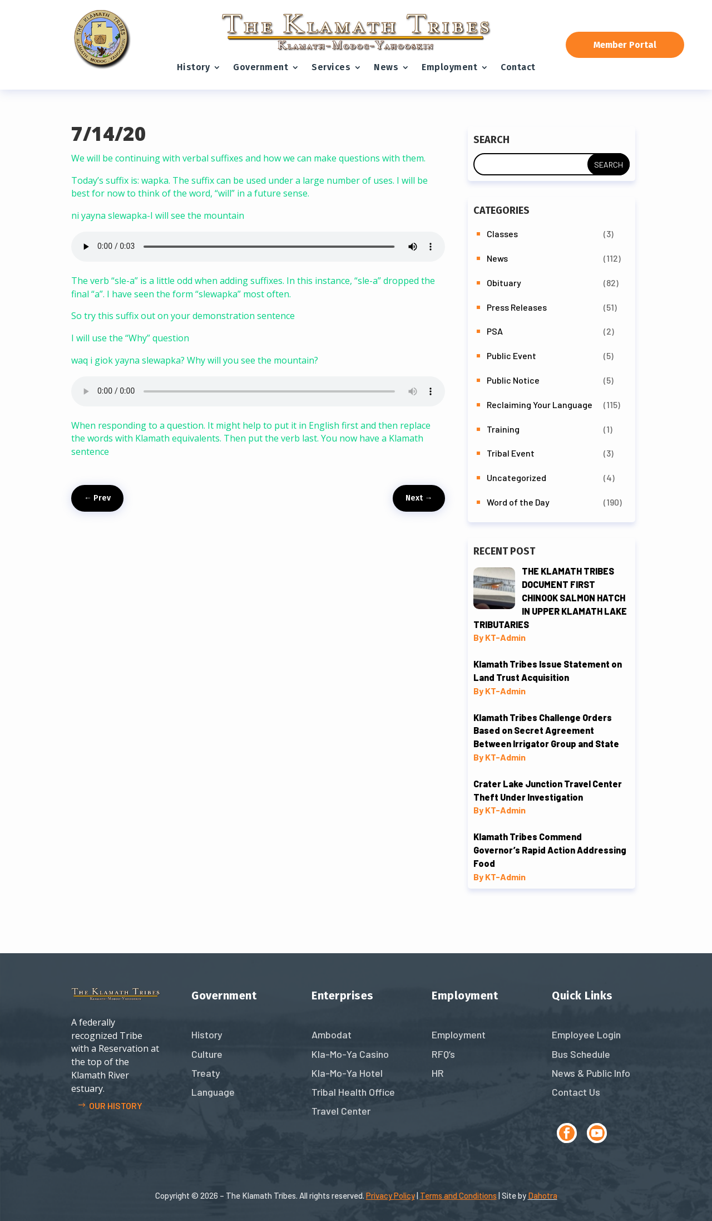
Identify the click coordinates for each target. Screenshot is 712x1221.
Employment (449, 67)
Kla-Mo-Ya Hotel (347, 1073)
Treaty (205, 1073)
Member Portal (625, 45)
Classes (502, 233)
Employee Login (586, 1034)
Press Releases (517, 307)
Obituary (504, 282)
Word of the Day (518, 502)
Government (260, 67)
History (193, 67)
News (386, 67)
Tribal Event (511, 453)
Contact (518, 67)
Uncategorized (516, 477)
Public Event (511, 355)
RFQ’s (443, 1054)
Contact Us (576, 1092)
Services (331, 67)
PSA (495, 331)
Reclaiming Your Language (539, 404)
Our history (115, 1105)
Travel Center (341, 1111)
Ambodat (332, 1034)
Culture (206, 1054)
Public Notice (513, 380)
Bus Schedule (581, 1054)
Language (213, 1092)
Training (503, 429)
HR (438, 1073)
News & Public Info (591, 1073)
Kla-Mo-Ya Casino (350, 1054)
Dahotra (542, 1195)
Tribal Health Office (353, 1092)
